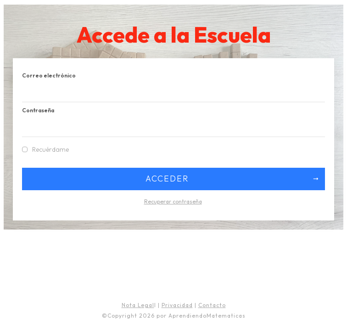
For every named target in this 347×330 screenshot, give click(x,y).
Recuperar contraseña (173, 201)
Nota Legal (138, 305)
